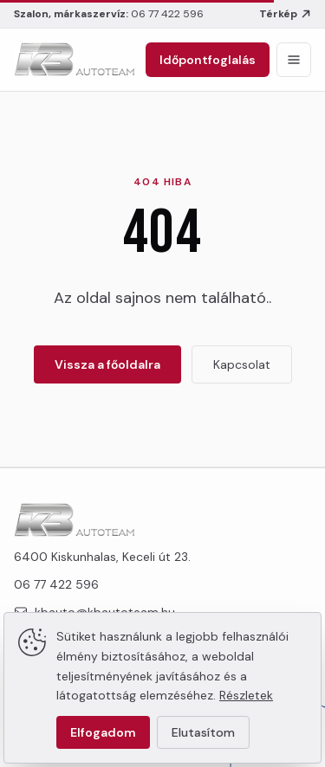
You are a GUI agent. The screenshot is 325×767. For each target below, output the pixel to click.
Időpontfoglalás (207, 60)
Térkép (285, 14)
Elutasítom (203, 732)
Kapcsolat (241, 364)
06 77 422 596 (167, 14)
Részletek (246, 695)
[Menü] (293, 59)
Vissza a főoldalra (107, 364)
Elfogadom (103, 732)
